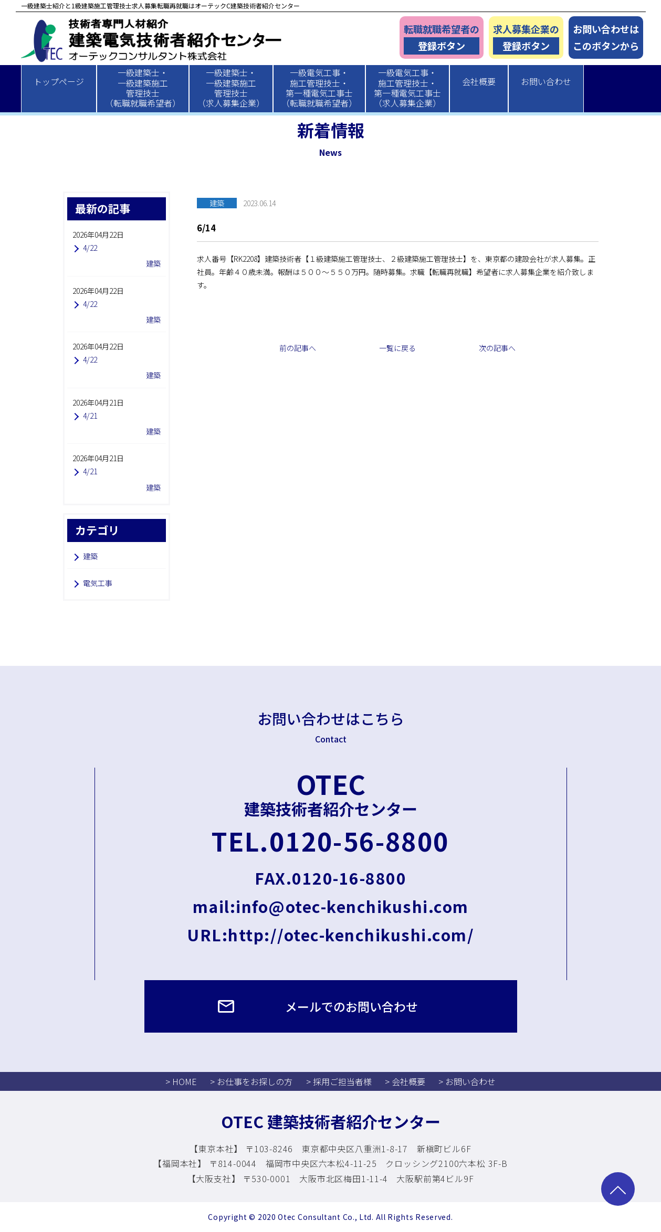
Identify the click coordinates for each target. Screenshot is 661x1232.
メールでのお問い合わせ (351, 1006)
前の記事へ (297, 348)
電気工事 (97, 583)
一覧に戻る (397, 348)
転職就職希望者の (441, 38)
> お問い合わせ (467, 1081)
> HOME (181, 1081)
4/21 (90, 415)
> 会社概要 (405, 1081)
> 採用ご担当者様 (339, 1081)
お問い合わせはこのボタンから (606, 37)
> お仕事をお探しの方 (251, 1081)
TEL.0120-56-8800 (330, 840)
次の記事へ (497, 348)
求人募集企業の (526, 38)
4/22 (90, 247)
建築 (90, 556)
